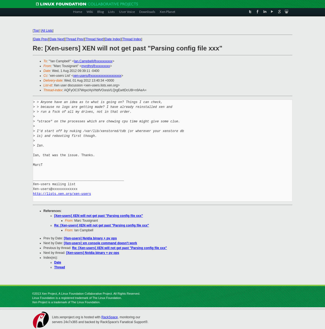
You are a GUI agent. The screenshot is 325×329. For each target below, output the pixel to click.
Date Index (112, 39)
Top (36, 30)
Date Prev (41, 39)
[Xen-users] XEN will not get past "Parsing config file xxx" (98, 216)
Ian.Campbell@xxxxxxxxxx (93, 61)
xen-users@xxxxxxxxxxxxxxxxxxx (97, 76)
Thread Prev (75, 39)
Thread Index (131, 39)
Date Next (57, 39)
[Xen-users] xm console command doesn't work (100, 243)
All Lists (46, 30)
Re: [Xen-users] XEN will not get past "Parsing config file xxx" (101, 225)
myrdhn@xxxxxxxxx (95, 66)
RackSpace (109, 317)
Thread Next (94, 39)
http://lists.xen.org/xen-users (62, 194)
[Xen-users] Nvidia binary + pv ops (90, 238)
